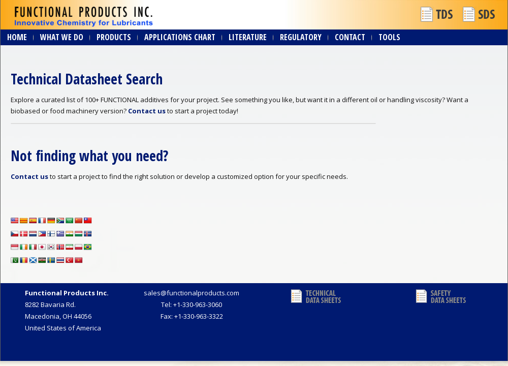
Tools (389, 37)
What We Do (61, 37)
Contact (350, 37)
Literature (248, 37)
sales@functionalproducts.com (191, 292)
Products (114, 37)
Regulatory (301, 37)
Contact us (147, 110)
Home (17, 37)
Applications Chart (179, 37)
